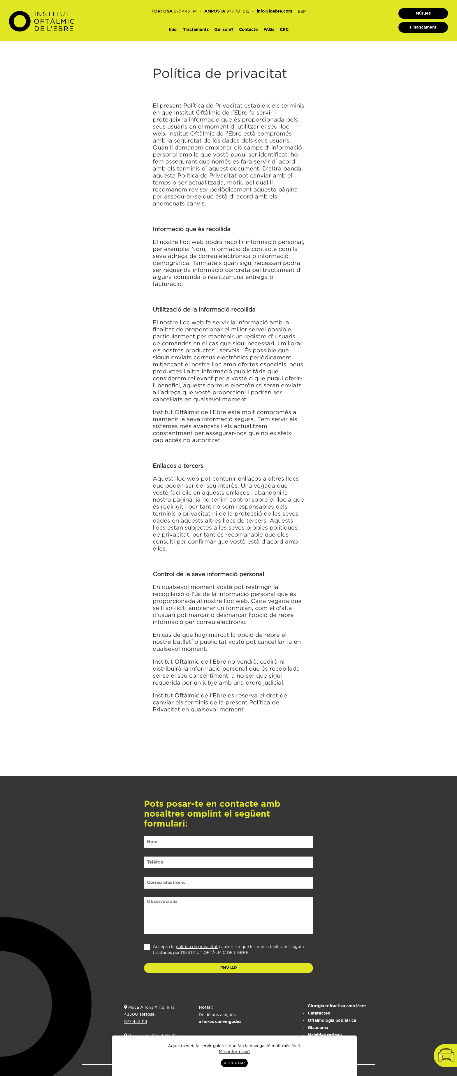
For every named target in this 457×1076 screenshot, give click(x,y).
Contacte (248, 30)
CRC (284, 30)
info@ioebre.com (274, 11)
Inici (173, 30)
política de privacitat (197, 946)
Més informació (234, 1051)
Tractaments (196, 30)
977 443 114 (135, 1021)
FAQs (268, 30)
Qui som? (223, 30)
